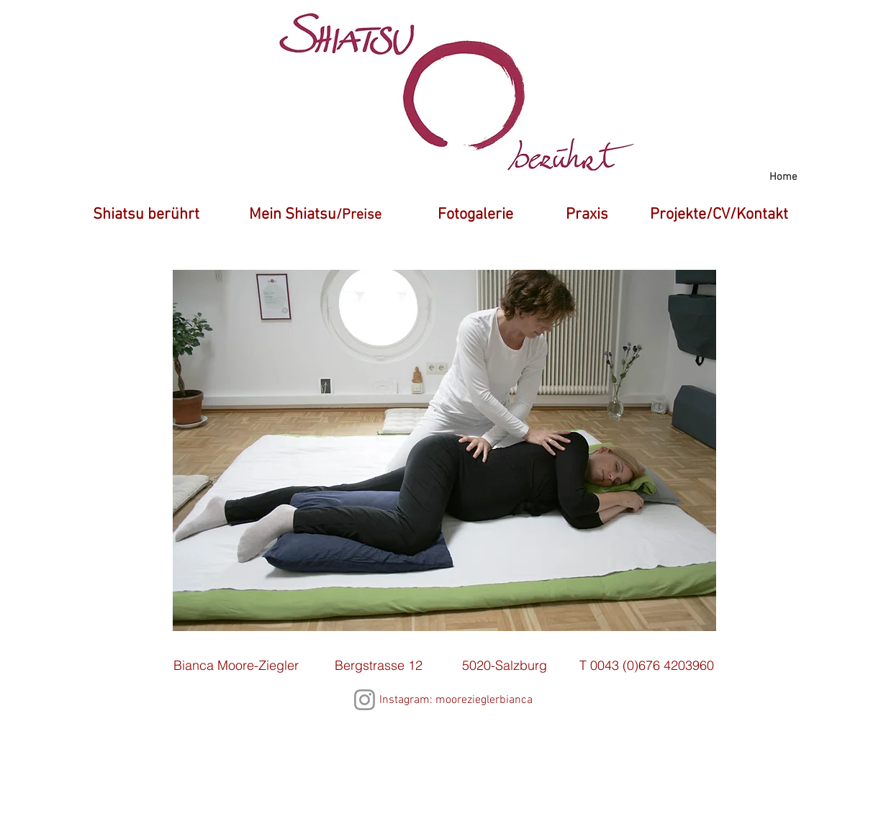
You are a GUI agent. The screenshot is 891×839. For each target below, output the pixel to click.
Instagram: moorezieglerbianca (456, 700)
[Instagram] (364, 700)
